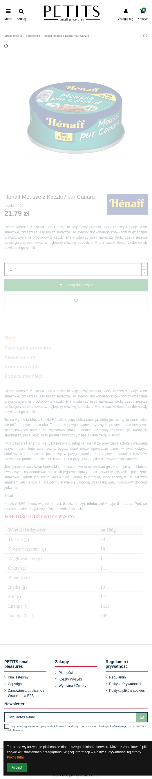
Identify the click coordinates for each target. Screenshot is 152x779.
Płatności (66, 673)
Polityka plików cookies (127, 691)
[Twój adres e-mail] (70, 717)
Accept (17, 767)
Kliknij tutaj (15, 757)
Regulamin (117, 677)
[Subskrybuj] (141, 717)
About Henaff (20, 357)
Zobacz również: (23, 376)
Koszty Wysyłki (70, 679)
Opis (9, 338)
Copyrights (16, 684)
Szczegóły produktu (27, 348)
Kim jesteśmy (18, 677)
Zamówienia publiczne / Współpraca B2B (26, 693)
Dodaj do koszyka (76, 285)
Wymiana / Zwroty (72, 686)
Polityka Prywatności (125, 684)
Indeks (9, 206)
